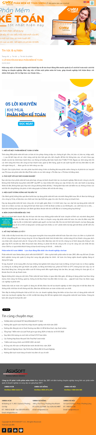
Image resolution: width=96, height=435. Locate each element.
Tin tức (14, 56)
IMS (13, 425)
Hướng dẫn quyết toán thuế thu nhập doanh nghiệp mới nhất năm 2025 (31, 325)
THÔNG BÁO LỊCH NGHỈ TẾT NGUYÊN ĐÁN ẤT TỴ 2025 (23, 321)
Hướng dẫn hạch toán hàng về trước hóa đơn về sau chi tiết (26, 353)
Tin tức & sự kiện (26, 56)
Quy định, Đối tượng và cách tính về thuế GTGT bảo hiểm (25, 335)
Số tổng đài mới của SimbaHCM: (6, 222)
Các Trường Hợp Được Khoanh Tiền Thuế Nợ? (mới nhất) (24, 339)
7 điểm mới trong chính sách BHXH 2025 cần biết (22, 342)
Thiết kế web (7, 425)
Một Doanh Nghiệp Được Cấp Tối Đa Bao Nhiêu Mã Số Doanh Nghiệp (29, 349)
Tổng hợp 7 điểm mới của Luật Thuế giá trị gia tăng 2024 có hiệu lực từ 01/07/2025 (34, 332)
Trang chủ (5, 56)
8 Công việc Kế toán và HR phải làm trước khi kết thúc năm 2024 (27, 346)
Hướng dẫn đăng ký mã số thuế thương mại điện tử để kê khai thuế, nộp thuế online (35, 328)
